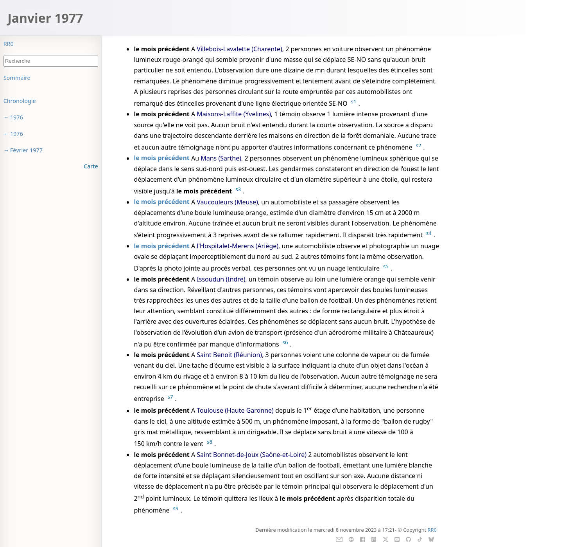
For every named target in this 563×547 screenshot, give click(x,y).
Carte (91, 166)
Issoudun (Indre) (221, 279)
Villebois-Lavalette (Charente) (239, 49)
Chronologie (20, 101)
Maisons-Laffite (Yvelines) (234, 114)
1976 (16, 117)
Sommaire (17, 77)
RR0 (9, 43)
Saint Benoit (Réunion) (229, 354)
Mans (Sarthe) (221, 158)
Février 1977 (26, 150)
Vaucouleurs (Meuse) (227, 202)
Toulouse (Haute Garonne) (235, 410)
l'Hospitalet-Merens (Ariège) (237, 246)
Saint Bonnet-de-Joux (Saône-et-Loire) (252, 454)
